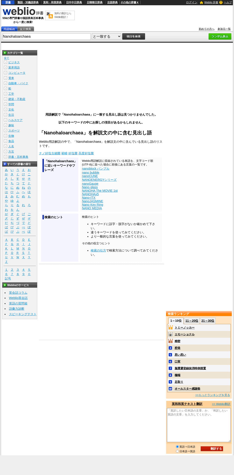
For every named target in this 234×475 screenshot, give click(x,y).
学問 (11, 104)
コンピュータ (16, 72)
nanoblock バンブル (96, 168)
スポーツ (14, 130)
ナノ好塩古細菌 (49, 153)
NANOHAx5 (90, 194)
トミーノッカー (185, 327)
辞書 (8, 2)
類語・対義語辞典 (28, 2)
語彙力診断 (16, 308)
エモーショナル (185, 334)
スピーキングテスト (23, 314)
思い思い (180, 354)
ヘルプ (228, 2)
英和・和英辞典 (52, 2)
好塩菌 (73, 153)
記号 (8, 278)
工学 (11, 93)
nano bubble (90, 172)
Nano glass (90, 187)
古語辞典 (112, 2)
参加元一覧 (224, 28)
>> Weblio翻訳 (221, 404)
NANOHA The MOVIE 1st (100, 190)
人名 (11, 146)
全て (6, 58)
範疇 (64, 153)
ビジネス (14, 62)
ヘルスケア (15, 120)
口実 (177, 361)
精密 (177, 341)
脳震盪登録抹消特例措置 (190, 368)
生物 (11, 135)
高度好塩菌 (86, 153)
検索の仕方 (98, 250)
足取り (179, 382)
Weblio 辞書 (211, 2)
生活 (11, 114)
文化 (11, 109)
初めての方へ (206, 28)
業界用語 (14, 67)
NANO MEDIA (92, 208)
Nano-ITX (89, 197)
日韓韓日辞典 (95, 2)
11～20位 (191, 320)
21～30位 (207, 320)
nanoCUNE (90, 176)
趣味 (11, 125)
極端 (177, 375)
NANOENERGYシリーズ (99, 179)
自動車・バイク (18, 83)
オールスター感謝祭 (187, 388)
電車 (11, 78)
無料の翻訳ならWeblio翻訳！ (62, 15)
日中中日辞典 (74, 2)
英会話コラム (18, 292)
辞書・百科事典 (18, 156)
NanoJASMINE (92, 201)
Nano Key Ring (92, 204)
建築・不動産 (16, 99)
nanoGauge (90, 183)
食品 (11, 141)
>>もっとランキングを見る (212, 395)
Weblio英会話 (18, 298)
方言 (11, 151)
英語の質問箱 (18, 303)
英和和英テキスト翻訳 (187, 404)
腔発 (177, 348)
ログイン (191, 2)
